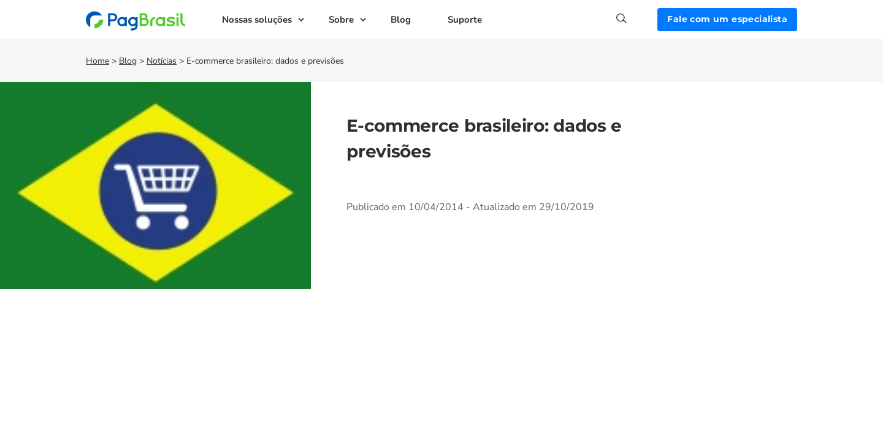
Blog (401, 19)
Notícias (162, 61)
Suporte (465, 19)
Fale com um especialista (727, 18)
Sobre (341, 19)
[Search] (636, 18)
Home (97, 61)
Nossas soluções (257, 19)
